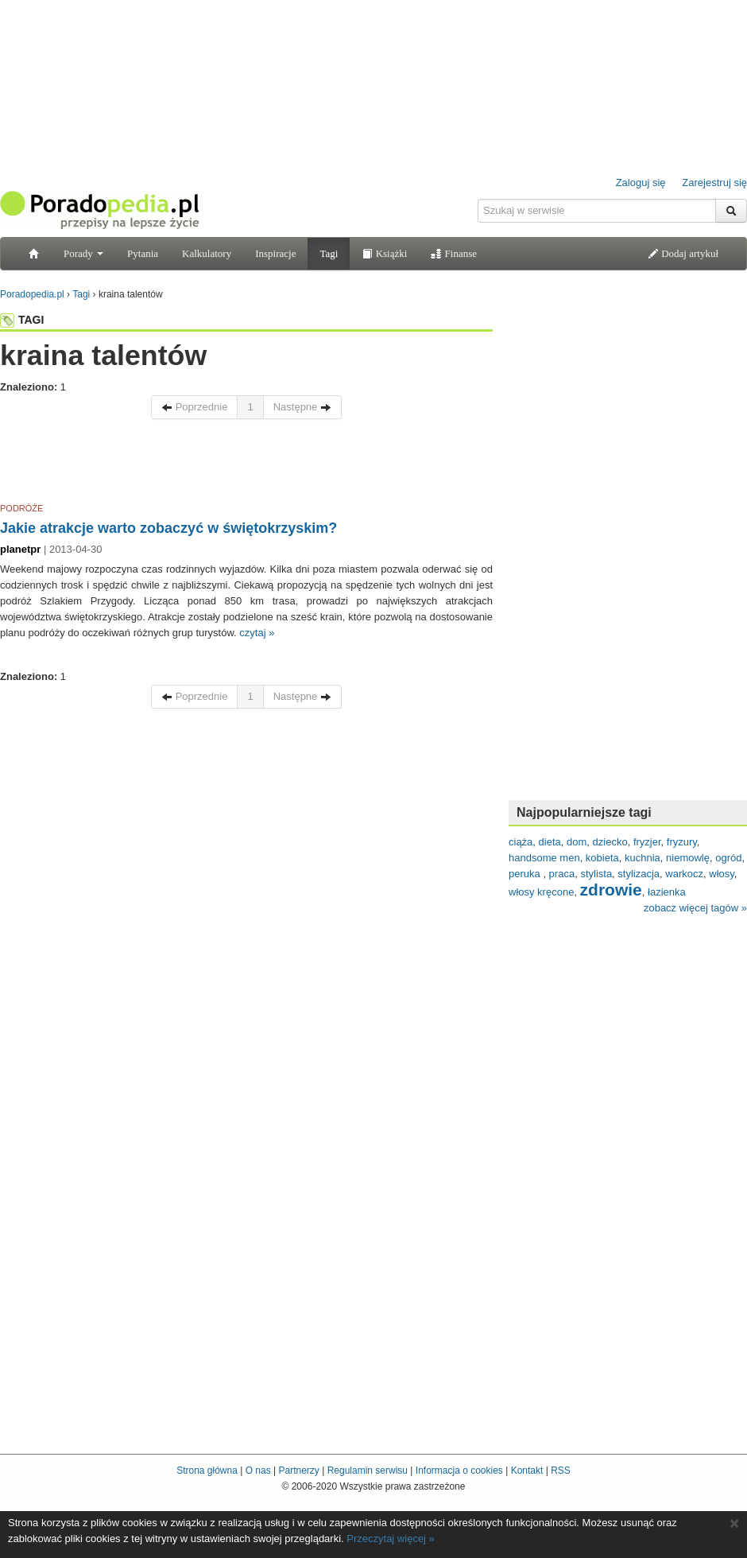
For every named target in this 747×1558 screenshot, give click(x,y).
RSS (561, 1470)
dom (576, 842)
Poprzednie (194, 407)
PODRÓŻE (21, 508)
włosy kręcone (541, 892)
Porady (83, 253)
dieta (550, 842)
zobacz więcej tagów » (695, 908)
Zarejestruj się (714, 182)
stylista (596, 874)
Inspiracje (275, 253)
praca (562, 874)
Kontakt (527, 1470)
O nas (258, 1470)
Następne (302, 407)
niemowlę (688, 858)
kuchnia (642, 858)
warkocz (684, 874)
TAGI (22, 319)
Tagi (328, 253)
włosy (721, 874)
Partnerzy (298, 1470)
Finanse (454, 253)
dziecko (610, 842)
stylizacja (638, 874)
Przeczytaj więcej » (390, 1538)
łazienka (667, 892)
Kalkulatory (206, 253)
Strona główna (207, 1470)
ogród (728, 858)
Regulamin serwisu (367, 1470)
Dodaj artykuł (683, 253)
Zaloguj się (641, 182)
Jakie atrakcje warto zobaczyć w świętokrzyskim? (168, 528)
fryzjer (647, 842)
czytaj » (256, 633)
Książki (384, 253)
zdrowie (611, 889)
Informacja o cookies (459, 1470)
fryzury (682, 842)
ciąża (520, 842)
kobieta (602, 858)
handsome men (544, 858)
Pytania (142, 253)
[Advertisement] (246, 464)
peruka (526, 874)
